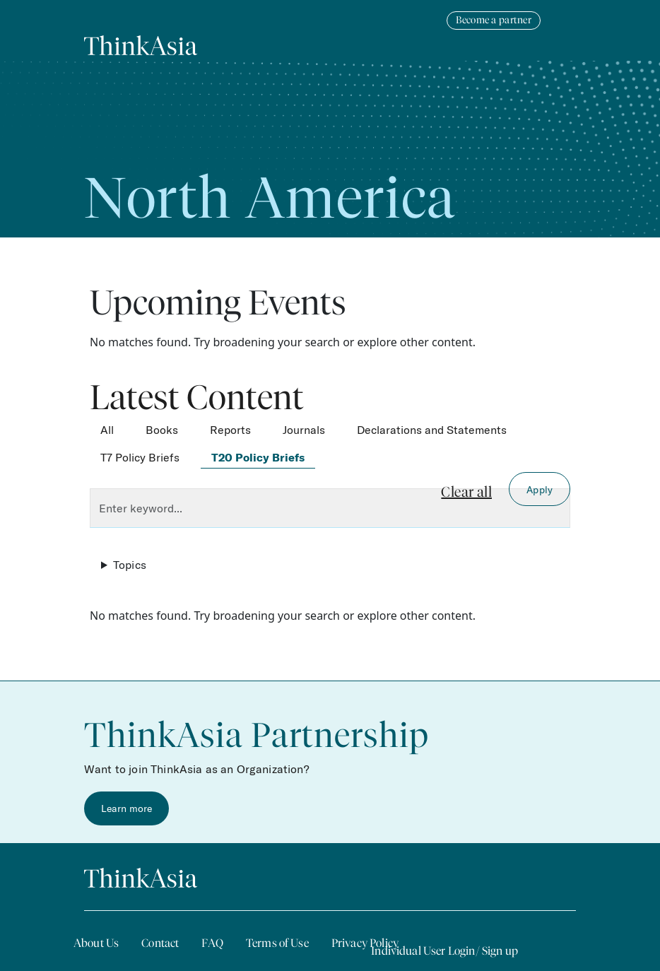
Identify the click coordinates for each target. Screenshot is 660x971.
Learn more (126, 808)
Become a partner (493, 20)
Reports (230, 430)
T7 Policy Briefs (139, 457)
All (107, 430)
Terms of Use (277, 943)
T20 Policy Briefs (258, 457)
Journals (304, 430)
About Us (96, 943)
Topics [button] (129, 565)
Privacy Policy (365, 943)
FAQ (212, 943)
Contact (160, 943)
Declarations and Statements (432, 430)
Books (162, 430)
